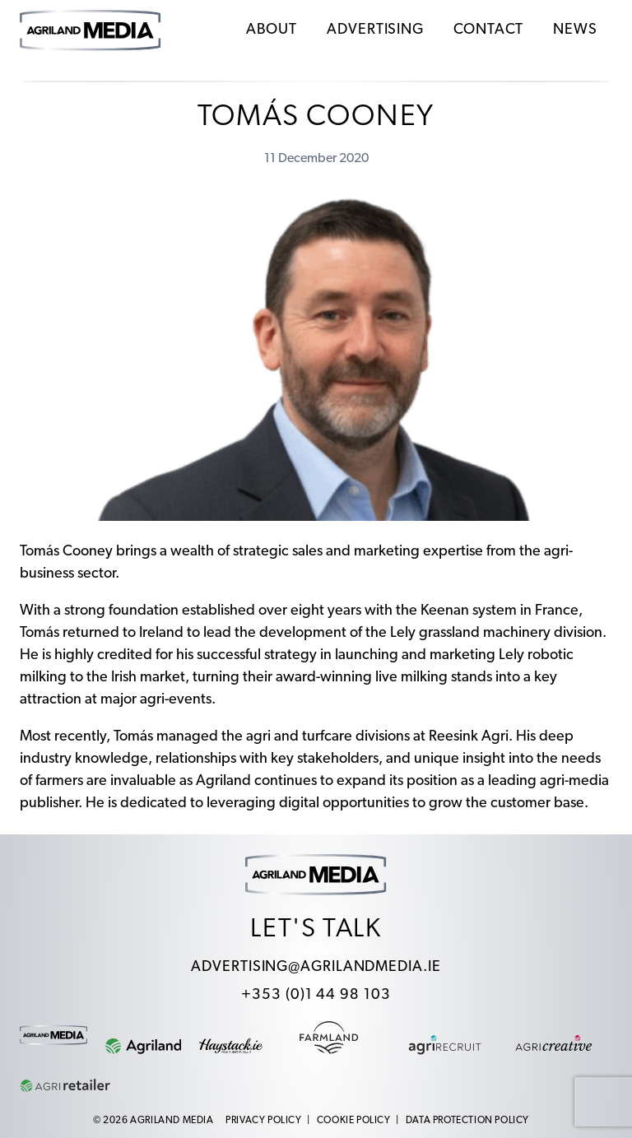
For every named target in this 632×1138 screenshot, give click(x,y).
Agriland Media (171, 1121)
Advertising (375, 30)
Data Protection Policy (467, 1121)
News (575, 30)
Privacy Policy (263, 1121)
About (272, 30)
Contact (488, 30)
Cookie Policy (354, 1121)
